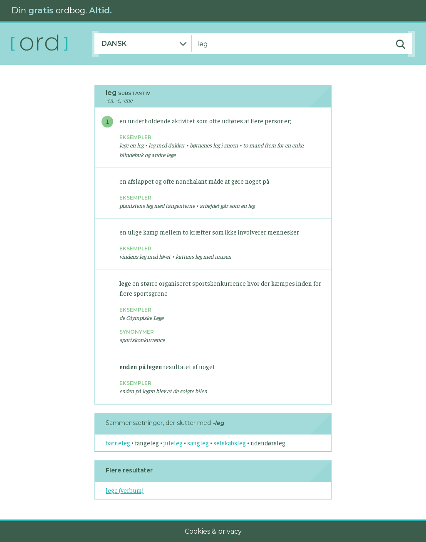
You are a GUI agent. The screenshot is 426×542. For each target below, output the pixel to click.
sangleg (198, 443)
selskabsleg (229, 443)
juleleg (173, 443)
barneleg (118, 443)
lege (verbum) (125, 490)
